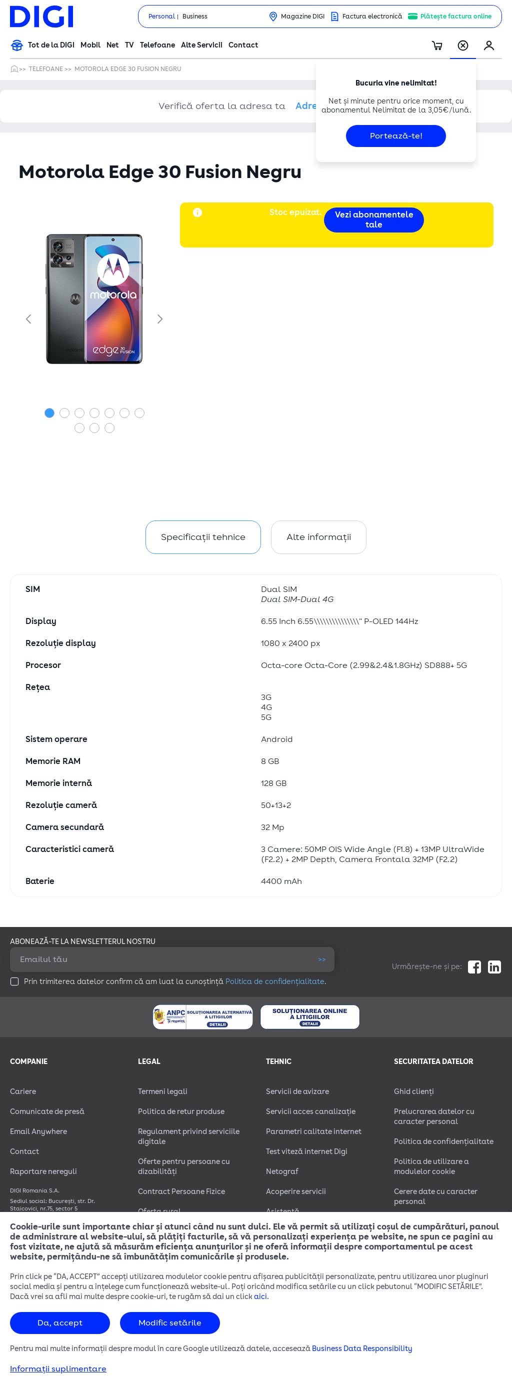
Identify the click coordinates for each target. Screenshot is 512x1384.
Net (112, 45)
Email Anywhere (38, 1131)
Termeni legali (163, 1091)
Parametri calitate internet (314, 1131)
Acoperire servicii (296, 1191)
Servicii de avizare (297, 1091)
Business (195, 16)
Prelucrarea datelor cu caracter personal (434, 1116)
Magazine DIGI (302, 16)
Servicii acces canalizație (311, 1111)
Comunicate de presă (47, 1111)
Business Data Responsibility (362, 1349)
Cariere (23, 1091)
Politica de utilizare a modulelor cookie (431, 1166)
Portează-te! (396, 136)
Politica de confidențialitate (275, 981)
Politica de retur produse (181, 1111)
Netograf (282, 1171)
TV (129, 45)
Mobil (90, 45)
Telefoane (157, 45)
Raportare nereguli (43, 1171)
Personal (161, 16)
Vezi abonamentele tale (374, 220)
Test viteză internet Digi (307, 1151)
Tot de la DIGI (51, 45)
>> (322, 959)
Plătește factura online (456, 16)
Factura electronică (372, 16)
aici (260, 1297)
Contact (243, 45)
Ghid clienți (414, 1091)
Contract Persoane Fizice (181, 1191)
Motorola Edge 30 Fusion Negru (128, 69)
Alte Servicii (201, 45)
